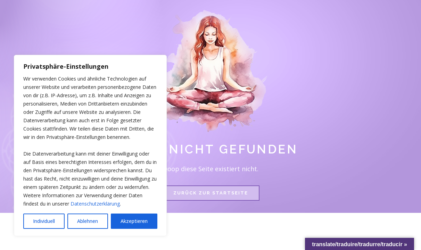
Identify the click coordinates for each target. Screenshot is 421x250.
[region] (90, 145)
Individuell (44, 221)
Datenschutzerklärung (95, 203)
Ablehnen (87, 221)
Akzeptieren (134, 221)
